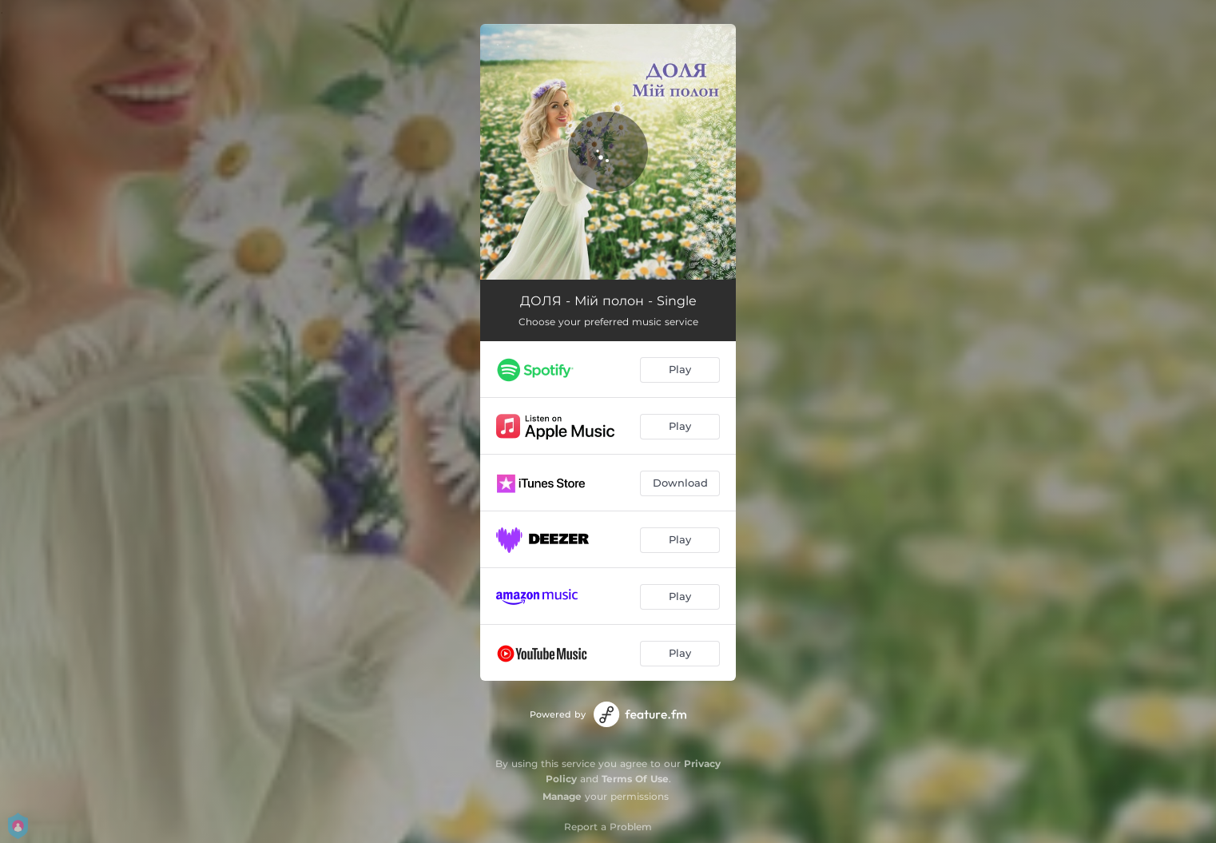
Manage (562, 796)
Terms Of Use (635, 779)
